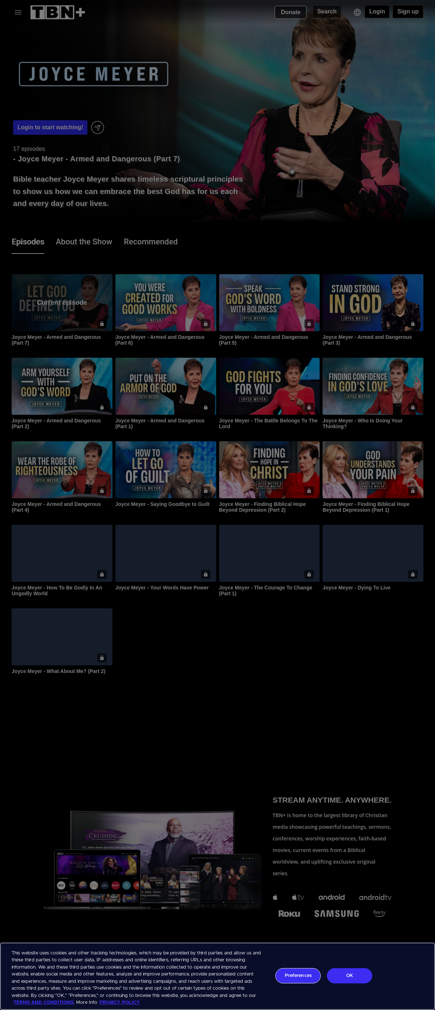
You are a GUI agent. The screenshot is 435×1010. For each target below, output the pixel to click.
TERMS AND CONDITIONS (43, 1002)
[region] (217, 976)
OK (349, 975)
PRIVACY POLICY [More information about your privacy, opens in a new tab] (119, 1002)
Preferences (298, 975)
